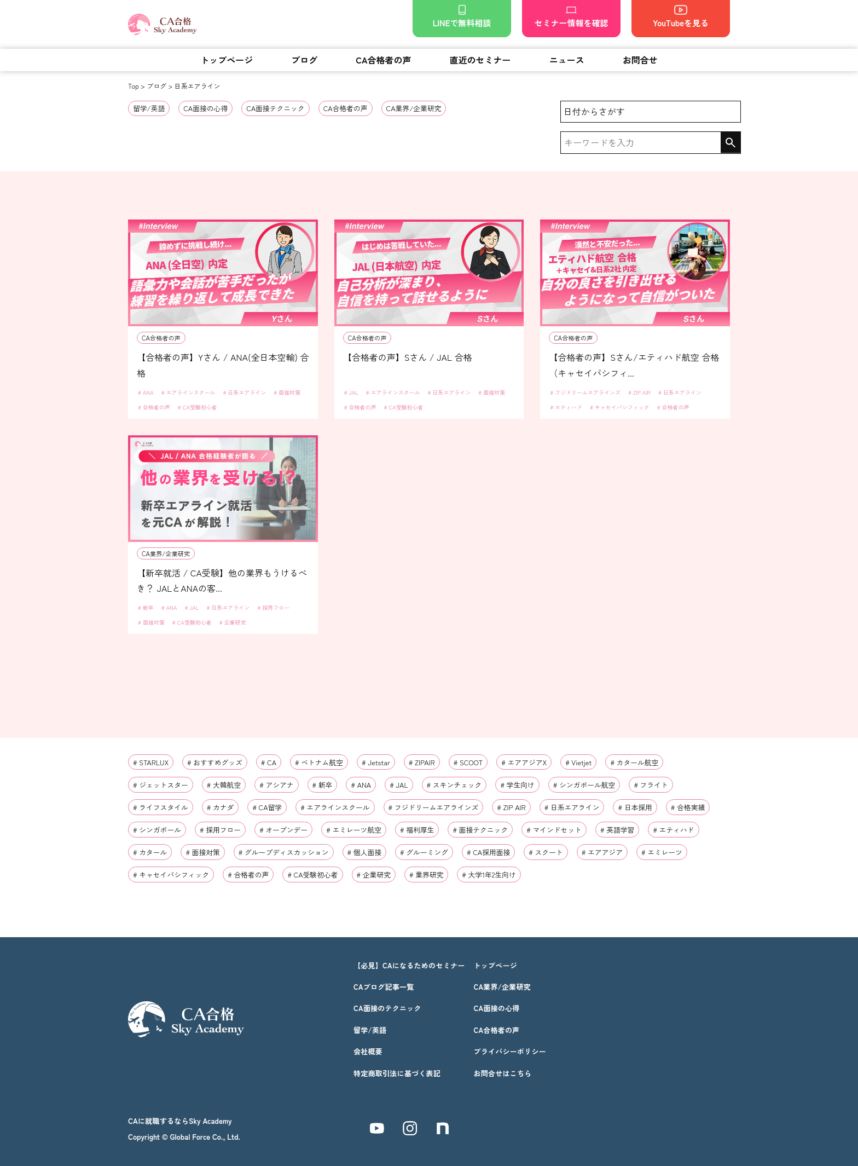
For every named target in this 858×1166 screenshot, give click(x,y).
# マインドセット (554, 829)
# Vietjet (578, 762)
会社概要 (367, 1051)
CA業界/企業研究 (414, 108)
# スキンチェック (454, 785)
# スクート (546, 852)
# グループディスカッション (284, 852)
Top (133, 85)
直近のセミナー (480, 59)
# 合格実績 (688, 807)
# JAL (351, 392)
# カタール (150, 852)
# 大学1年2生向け (489, 874)
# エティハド (566, 407)
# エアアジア (602, 852)
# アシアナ (276, 785)
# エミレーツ (661, 852)
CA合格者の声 (383, 59)
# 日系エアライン (244, 392)
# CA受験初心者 (197, 407)
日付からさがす (594, 111)
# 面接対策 (287, 392)
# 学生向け (517, 785)
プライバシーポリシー (509, 1051)
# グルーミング (424, 852)
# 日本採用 (635, 807)
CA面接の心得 (205, 108)
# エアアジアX (524, 762)
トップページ (226, 59)
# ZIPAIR (422, 762)
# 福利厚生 (417, 829)
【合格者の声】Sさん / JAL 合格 (407, 356)
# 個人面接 (364, 852)
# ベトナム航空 (319, 762)
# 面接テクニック (480, 829)
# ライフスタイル (160, 807)
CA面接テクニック (275, 108)
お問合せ (640, 59)
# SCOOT (468, 762)
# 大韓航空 (224, 785)
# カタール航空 (634, 762)
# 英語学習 (617, 829)
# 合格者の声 (154, 407)
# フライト (651, 785)
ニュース (566, 59)
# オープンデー (283, 829)
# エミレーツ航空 (353, 829)
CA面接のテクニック (387, 1008)
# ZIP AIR (639, 392)
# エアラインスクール (188, 392)
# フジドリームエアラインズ (585, 392)
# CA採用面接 (488, 852)
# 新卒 (146, 607)
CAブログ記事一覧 (383, 987)
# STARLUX (151, 762)
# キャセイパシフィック (620, 407)
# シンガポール (157, 829)
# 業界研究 (426, 874)
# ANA (146, 392)
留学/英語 (149, 108)
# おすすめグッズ (214, 762)
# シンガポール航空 (584, 785)
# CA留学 (267, 807)
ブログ (304, 59)
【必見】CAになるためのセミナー (409, 965)
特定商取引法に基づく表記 (396, 1073)
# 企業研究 (232, 622)
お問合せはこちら (502, 1073)
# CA (268, 762)
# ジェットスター (160, 785)
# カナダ (220, 807)
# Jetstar (376, 762)
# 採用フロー (273, 607)
